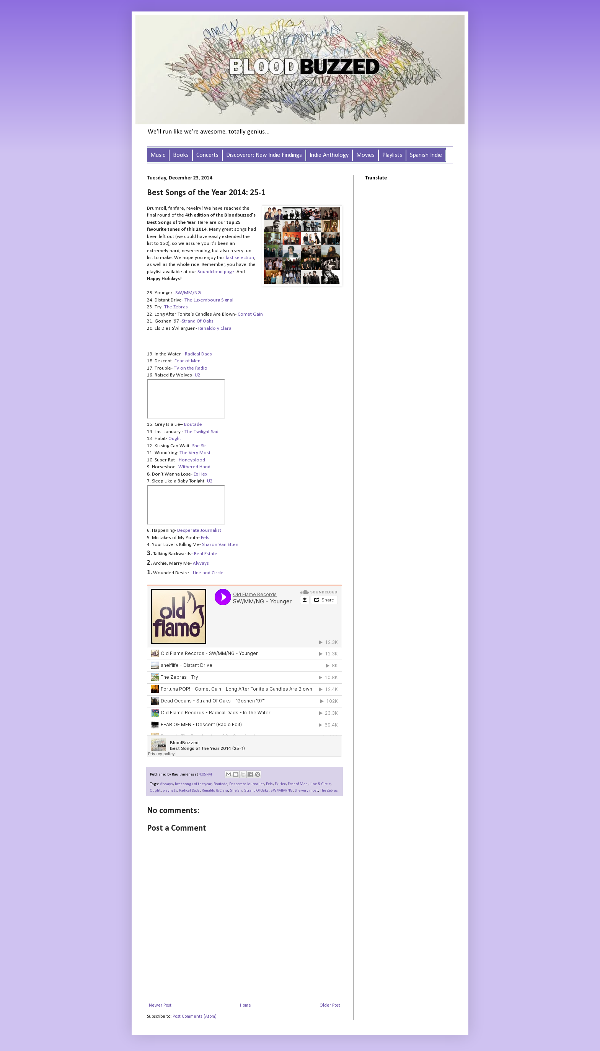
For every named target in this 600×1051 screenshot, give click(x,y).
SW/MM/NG (282, 791)
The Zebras (329, 791)
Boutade (220, 784)
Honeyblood (192, 460)
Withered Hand (194, 466)
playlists (170, 791)
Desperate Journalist (199, 530)
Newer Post (160, 1005)
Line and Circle (208, 572)
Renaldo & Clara (215, 791)
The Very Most (194, 452)
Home (245, 1005)
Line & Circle (320, 784)
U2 (198, 375)
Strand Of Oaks (256, 791)
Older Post (330, 1005)
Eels (269, 784)
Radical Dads (198, 354)
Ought (174, 438)
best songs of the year (193, 784)
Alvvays (166, 784)
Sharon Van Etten (220, 544)
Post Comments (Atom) (195, 1016)
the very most (306, 791)
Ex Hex (200, 474)
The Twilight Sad (201, 431)
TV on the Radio (190, 368)
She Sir (199, 445)
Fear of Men (187, 360)
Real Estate (205, 553)
